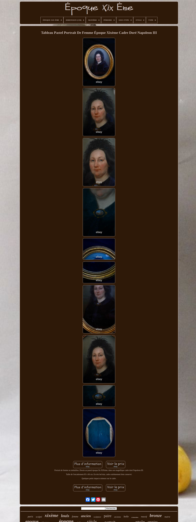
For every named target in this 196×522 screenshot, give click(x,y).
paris (30, 516)
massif (144, 516)
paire (107, 516)
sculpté (39, 517)
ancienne (117, 517)
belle (126, 516)
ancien (86, 516)
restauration (134, 517)
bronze (156, 515)
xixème (51, 515)
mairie (167, 517)
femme (75, 516)
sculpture (97, 517)
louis (65, 515)
